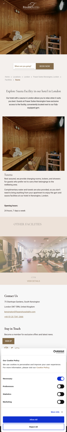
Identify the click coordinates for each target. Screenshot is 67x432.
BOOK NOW (45, 66)
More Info (55, 412)
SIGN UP (8, 341)
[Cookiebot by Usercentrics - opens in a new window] (53, 351)
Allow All (33, 420)
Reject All (33, 427)
